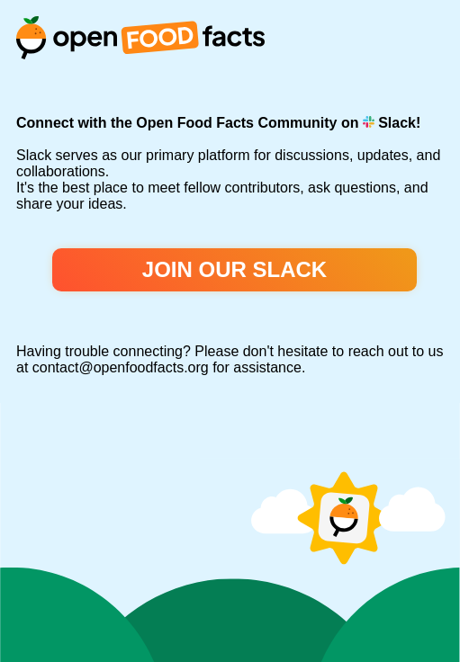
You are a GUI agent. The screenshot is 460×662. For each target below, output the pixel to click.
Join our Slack (234, 269)
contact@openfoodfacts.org (120, 367)
